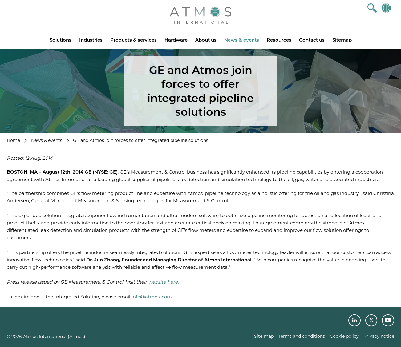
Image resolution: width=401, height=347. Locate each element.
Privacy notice (378, 336)
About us (206, 40)
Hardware (176, 40)
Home (13, 140)
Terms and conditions (301, 336)
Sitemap (342, 40)
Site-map (264, 336)
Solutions (60, 40)
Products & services (133, 40)
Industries (91, 40)
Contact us (312, 40)
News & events (241, 40)
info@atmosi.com (152, 297)
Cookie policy (344, 336)
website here (163, 282)
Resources (279, 40)
